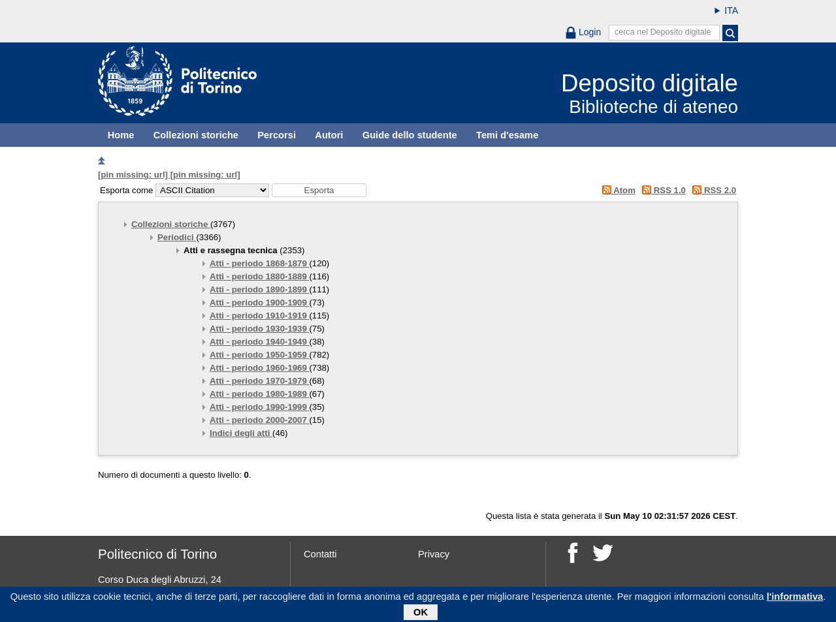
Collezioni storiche (195, 135)
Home (121, 135)
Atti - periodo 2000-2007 (259, 420)
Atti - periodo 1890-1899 (259, 289)
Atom (616, 190)
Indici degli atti (241, 433)
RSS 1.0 (662, 190)
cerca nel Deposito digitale (663, 32)
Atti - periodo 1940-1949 (259, 342)
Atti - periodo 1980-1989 (259, 394)
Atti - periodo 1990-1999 (259, 407)
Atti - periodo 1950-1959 (259, 355)
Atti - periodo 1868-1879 (259, 263)
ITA (731, 10)
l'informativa (795, 599)
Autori (329, 135)
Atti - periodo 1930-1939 (259, 329)
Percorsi (276, 135)
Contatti (320, 554)
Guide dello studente (409, 135)
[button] (319, 190)
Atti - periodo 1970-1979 (259, 381)
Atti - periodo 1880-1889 (259, 276)
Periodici (176, 237)
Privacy (433, 554)
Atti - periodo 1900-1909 (259, 302)
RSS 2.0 (712, 190)
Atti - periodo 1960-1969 (259, 368)
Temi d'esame (507, 135)
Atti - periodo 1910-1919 (259, 315)
